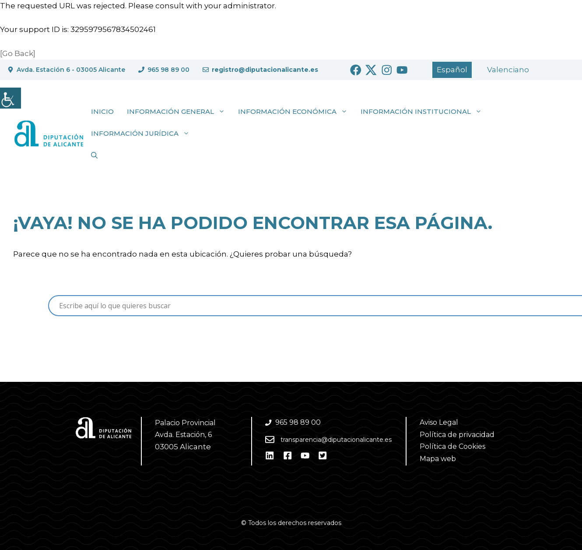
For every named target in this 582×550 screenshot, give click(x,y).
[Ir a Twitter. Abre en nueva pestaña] (371, 70)
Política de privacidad (457, 434)
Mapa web (438, 459)
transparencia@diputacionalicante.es (336, 440)
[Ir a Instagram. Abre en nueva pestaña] (387, 70)
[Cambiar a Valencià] (508, 70)
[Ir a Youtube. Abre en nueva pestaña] (402, 70)
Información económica (296, 112)
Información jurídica (143, 134)
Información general (179, 112)
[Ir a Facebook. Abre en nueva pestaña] (356, 70)
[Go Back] (17, 53)
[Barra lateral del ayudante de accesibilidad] (10, 98)
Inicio (102, 111)
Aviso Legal (439, 422)
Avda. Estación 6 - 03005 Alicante (71, 70)
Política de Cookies (452, 446)
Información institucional (424, 112)
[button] (94, 155)
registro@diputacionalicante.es (265, 70)
